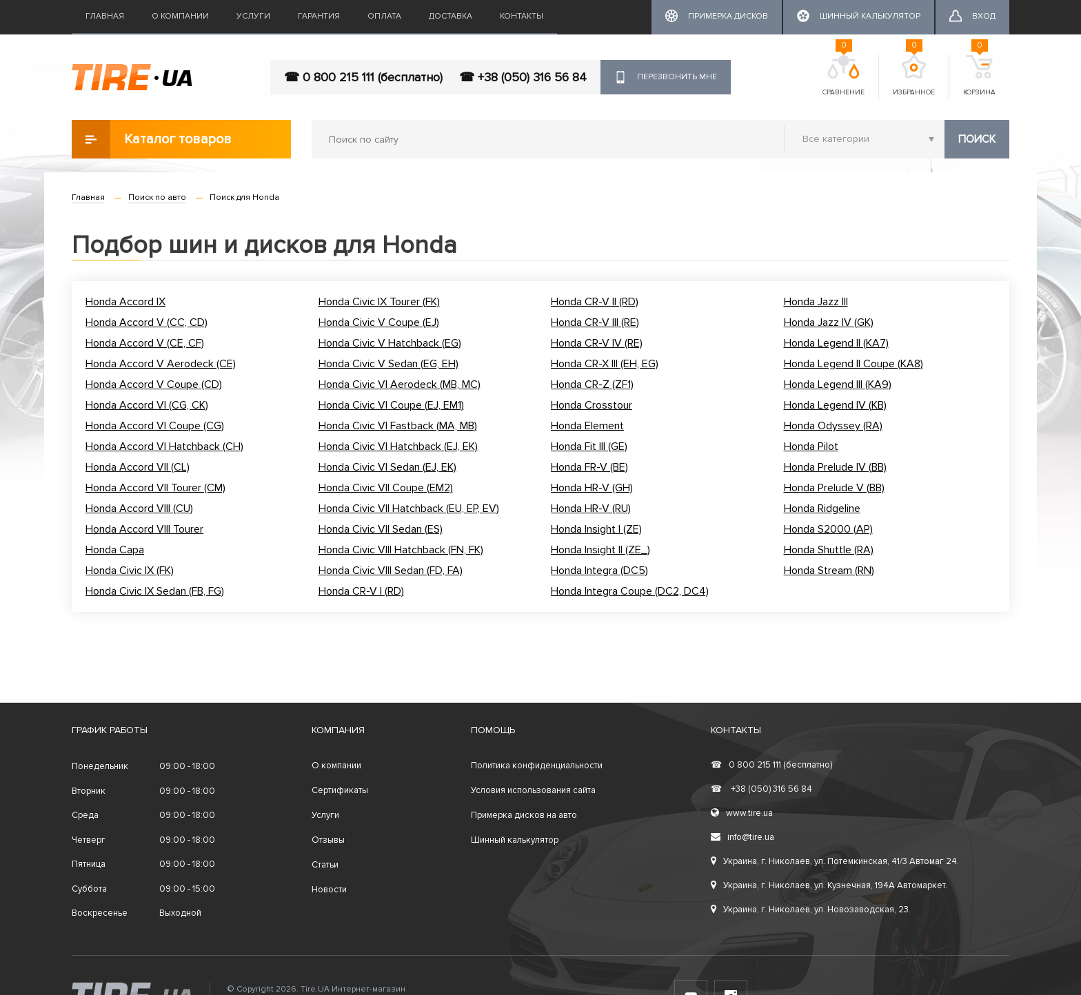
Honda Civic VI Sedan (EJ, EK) (387, 467)
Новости (329, 889)
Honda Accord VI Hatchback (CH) (164, 446)
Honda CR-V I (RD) (361, 591)
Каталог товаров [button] (152, 139)
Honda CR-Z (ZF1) (592, 384)
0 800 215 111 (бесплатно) (771, 764)
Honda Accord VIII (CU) (139, 508)
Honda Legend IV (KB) (835, 405)
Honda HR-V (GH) (592, 488)
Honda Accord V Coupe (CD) (153, 384)
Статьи (325, 864)
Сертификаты (340, 790)
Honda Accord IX (125, 302)
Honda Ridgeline (822, 508)
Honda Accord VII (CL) (137, 467)
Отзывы (328, 839)
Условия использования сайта (533, 790)
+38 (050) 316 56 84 (761, 788)
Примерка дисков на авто (524, 815)
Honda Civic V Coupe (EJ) (379, 322)
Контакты (521, 16)
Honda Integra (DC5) (599, 570)
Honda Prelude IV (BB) (835, 467)
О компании (180, 16)
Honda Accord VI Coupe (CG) (154, 426)
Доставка (450, 16)
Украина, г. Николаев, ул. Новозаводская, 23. (811, 909)
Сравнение (843, 75)
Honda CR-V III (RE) (595, 322)
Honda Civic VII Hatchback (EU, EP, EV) (409, 508)
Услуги (253, 16)
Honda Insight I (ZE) (596, 529)
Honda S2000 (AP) (828, 529)
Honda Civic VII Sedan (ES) (381, 529)
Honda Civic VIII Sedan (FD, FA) (391, 570)
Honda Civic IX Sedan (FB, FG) (154, 591)
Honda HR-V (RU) (591, 508)
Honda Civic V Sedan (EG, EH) (388, 364)
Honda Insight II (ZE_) (600, 550)
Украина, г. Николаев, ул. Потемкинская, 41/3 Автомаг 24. (835, 861)
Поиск (977, 139)
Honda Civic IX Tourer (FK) (379, 302)
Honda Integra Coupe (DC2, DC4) (630, 591)
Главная (104, 16)
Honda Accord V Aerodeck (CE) (160, 364)
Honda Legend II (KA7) (836, 343)
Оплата (384, 16)
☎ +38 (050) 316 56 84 (523, 77)
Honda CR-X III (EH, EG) (604, 364)
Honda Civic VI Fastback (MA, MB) (398, 426)
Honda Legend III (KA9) (837, 384)
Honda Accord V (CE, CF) (144, 343)
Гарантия (319, 16)
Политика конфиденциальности (537, 765)
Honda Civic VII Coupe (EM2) (386, 488)
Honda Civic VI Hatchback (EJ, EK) (398, 446)
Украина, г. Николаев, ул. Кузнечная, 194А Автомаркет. (829, 885)
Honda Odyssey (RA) (833, 426)
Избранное (914, 75)
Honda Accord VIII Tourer (144, 529)
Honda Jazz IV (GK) (828, 322)
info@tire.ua (742, 837)
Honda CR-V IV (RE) (597, 343)
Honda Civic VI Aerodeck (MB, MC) (400, 384)
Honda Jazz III (816, 302)
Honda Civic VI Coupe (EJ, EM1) (391, 405)
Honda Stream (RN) (829, 570)
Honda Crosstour (591, 405)
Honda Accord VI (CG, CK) (146, 405)
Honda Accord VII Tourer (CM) (155, 488)
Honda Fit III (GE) (589, 446)
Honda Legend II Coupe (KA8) (853, 364)
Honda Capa (114, 550)
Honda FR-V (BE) (589, 467)
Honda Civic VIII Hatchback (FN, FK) (401, 550)
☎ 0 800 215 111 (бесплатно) (363, 77)
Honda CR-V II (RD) (594, 302)
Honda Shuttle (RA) (828, 550)
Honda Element (587, 426)
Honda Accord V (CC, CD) (146, 322)
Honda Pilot (811, 446)
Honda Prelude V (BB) (834, 488)
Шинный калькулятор (514, 839)
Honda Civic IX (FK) (129, 570)
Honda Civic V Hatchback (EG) (390, 343)
